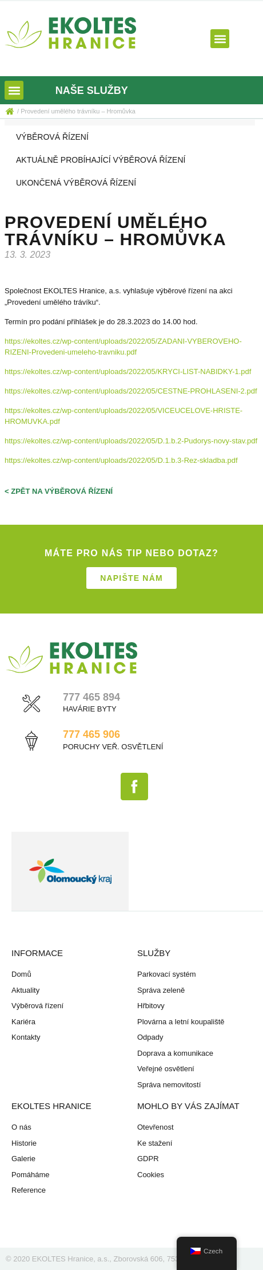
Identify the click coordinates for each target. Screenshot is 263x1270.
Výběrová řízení (52, 136)
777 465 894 (91, 697)
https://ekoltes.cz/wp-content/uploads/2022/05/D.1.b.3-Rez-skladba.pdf (121, 460)
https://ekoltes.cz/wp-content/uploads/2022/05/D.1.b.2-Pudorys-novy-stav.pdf (131, 441)
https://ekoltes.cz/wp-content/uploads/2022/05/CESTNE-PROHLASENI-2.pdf (131, 391)
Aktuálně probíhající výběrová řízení (100, 159)
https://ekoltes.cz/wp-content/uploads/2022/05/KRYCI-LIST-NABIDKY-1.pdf (128, 371)
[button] (219, 38)
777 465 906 (91, 734)
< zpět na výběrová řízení (59, 491)
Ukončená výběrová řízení (76, 182)
